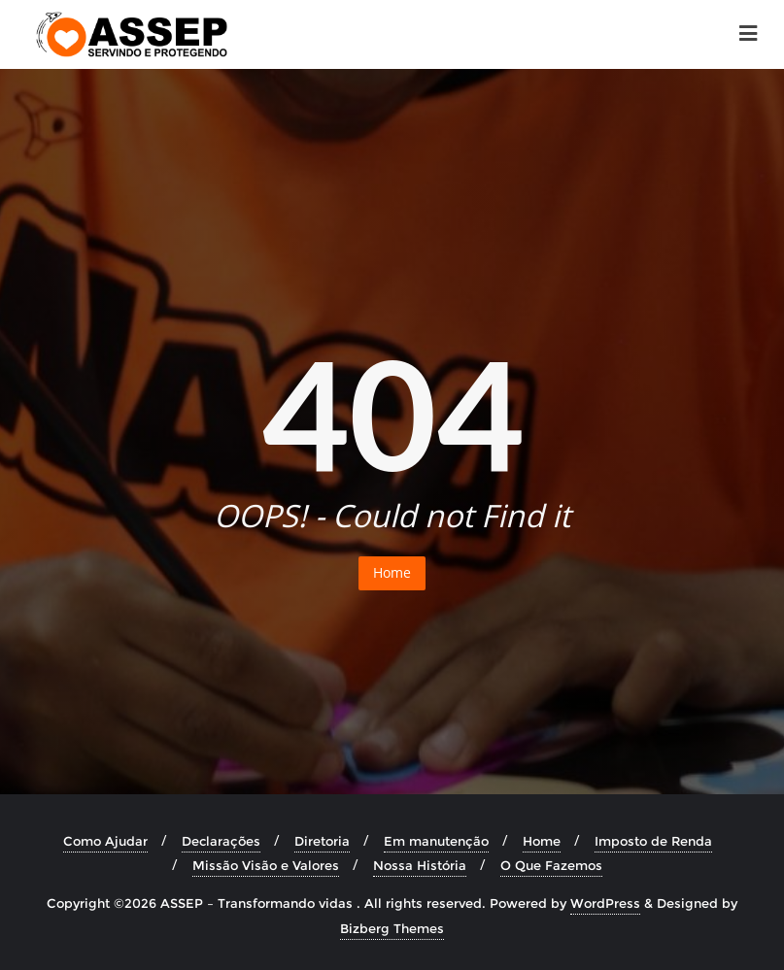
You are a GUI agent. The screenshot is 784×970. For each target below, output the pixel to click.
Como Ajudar (105, 841)
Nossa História (419, 865)
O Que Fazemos (551, 865)
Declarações (221, 841)
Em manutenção (436, 841)
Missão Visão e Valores (265, 865)
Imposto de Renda (653, 841)
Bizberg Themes (392, 928)
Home (392, 572)
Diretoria (322, 841)
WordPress (605, 903)
